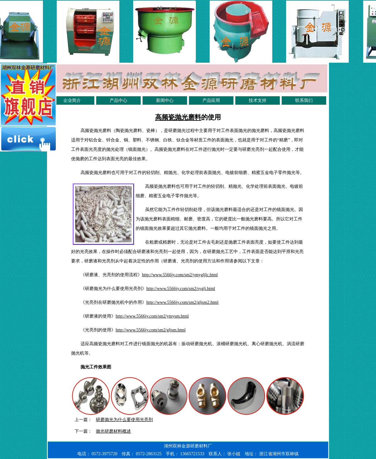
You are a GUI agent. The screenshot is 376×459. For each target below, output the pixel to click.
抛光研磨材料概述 (113, 431)
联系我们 (304, 100)
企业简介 (72, 100)
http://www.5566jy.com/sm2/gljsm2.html (182, 302)
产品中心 (118, 100)
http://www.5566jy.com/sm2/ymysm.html (152, 316)
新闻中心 (165, 100)
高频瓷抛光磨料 (178, 117)
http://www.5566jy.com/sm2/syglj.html (180, 288)
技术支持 (257, 100)
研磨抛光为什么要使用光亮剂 (124, 419)
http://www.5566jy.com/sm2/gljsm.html (150, 330)
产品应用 (211, 100)
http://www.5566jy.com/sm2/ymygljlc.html (180, 274)
